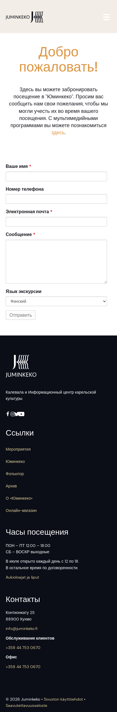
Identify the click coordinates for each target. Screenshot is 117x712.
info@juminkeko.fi (22, 628)
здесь (58, 132)
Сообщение (20, 234)
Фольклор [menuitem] (15, 473)
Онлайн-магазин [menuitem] (21, 510)
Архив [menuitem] (11, 486)
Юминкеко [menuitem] (15, 461)
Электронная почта (29, 212)
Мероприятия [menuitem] (18, 449)
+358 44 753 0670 (23, 647)
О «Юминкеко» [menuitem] (19, 498)
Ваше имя (18, 166)
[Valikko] (107, 17)
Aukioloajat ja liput (22, 577)
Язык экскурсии (24, 291)
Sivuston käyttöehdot (63, 699)
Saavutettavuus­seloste (26, 705)
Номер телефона (25, 189)
